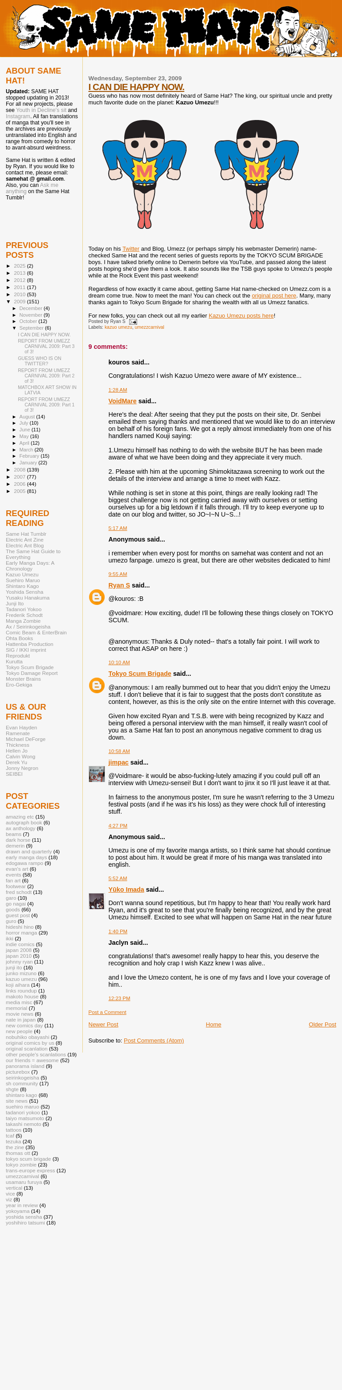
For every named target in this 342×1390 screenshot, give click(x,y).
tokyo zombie (21, 1164)
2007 (20, 477)
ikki (9, 938)
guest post (18, 915)
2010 (20, 294)
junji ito (14, 967)
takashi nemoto (23, 1124)
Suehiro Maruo (23, 580)
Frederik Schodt (24, 615)
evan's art (17, 869)
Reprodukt (18, 655)
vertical (14, 1188)
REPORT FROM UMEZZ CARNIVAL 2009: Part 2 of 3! (46, 376)
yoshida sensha (24, 1217)
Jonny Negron (22, 768)
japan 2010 (19, 956)
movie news (19, 1014)
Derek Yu (16, 762)
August (28, 416)
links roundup (21, 990)
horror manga (21, 932)
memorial (16, 1008)
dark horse (18, 840)
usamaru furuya (24, 1182)
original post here (274, 295)
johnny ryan (19, 961)
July (25, 423)
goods (13, 909)
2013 (20, 273)
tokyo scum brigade (28, 1159)
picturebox (18, 1072)
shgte (12, 1089)
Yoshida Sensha (24, 592)
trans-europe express (30, 1170)
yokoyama (17, 1211)
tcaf (10, 1135)
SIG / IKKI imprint (26, 650)
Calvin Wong (20, 756)
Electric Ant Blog (25, 545)
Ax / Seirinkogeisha (28, 626)
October (29, 321)
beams (13, 834)
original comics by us (30, 1043)
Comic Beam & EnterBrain (36, 632)
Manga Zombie (23, 621)
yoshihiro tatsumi (25, 1222)
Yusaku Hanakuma (27, 597)
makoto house (22, 996)
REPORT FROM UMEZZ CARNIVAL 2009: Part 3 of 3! (46, 346)
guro (11, 921)
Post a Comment (107, 1012)
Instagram (18, 116)
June (26, 429)
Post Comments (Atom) (154, 1040)
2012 (20, 280)
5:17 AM (118, 528)
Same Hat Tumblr (26, 534)
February (30, 456)
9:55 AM (118, 574)
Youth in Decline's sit (41, 110)
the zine (15, 1147)
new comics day (24, 1025)
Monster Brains (23, 679)
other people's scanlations (36, 1054)
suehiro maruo (22, 1106)
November (32, 315)
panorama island (25, 1066)
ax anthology (20, 828)
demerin (15, 845)
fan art (13, 880)
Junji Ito (15, 603)
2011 (20, 287)
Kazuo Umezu (22, 574)
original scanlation (27, 1048)
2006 (20, 484)
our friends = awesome (32, 1060)
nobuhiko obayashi (27, 1037)
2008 (20, 469)
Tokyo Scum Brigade (140, 673)
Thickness (17, 745)
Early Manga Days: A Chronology (30, 565)
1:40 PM (118, 931)
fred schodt (19, 892)
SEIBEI (14, 774)
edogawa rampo (24, 863)
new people (19, 1031)
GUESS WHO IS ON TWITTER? (39, 361)
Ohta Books (19, 638)
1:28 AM (118, 390)
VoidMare (123, 401)
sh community (22, 1083)
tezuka (13, 1141)
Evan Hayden (21, 727)
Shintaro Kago (22, 586)
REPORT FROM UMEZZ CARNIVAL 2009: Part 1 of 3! (46, 405)
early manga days (26, 857)
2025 (20, 266)
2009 (20, 301)
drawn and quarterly (29, 851)
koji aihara (17, 985)
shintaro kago (21, 1095)
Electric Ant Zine (25, 539)
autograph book (24, 822)
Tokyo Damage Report (32, 673)
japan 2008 (19, 950)
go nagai (16, 903)
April (25, 443)
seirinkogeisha (22, 1077)
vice (10, 1193)
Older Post (322, 1024)
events (13, 874)
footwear (16, 886)
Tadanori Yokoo (23, 609)
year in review (22, 1205)
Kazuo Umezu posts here (241, 315)
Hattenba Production (29, 644)
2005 (20, 491)
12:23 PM (119, 998)
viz (9, 1199)
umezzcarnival (149, 327)
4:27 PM (118, 825)
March (27, 449)
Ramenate (18, 733)
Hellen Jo (17, 750)
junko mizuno (21, 973)
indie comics (20, 944)
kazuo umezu (118, 327)
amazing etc (20, 816)
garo (11, 898)
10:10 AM (119, 662)
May (25, 436)
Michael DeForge (25, 739)
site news (17, 1101)
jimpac (119, 762)
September (32, 328)
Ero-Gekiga (19, 684)
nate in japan (21, 1019)
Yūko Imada (126, 889)
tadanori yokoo (23, 1112)
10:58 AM (119, 751)
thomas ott (18, 1153)
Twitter (130, 248)
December (32, 308)
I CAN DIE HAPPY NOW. (136, 87)
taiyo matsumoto (25, 1118)
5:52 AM (118, 878)
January (29, 462)
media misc (19, 1002)
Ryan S (119, 585)
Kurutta (14, 661)
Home (213, 1024)
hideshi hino (20, 927)
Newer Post (103, 1024)
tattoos (13, 1130)
